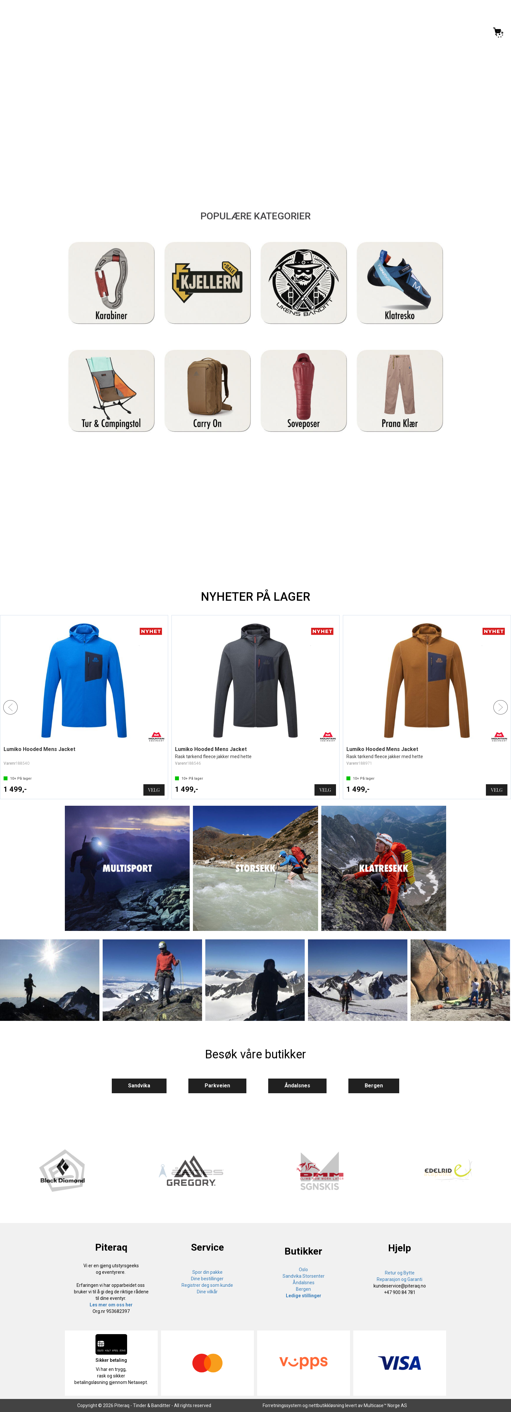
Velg (154, 790)
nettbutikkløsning (326, 1405)
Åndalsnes (297, 1085)
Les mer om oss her (111, 1304)
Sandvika (139, 1085)
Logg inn (470, 32)
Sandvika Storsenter (304, 1276)
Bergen (374, 1085)
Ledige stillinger (303, 1295)
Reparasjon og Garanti (399, 1279)
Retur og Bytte (400, 1272)
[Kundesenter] (443, 31)
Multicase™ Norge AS (385, 1405)
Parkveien (217, 1085)
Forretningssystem (282, 1405)
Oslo (303, 1269)
